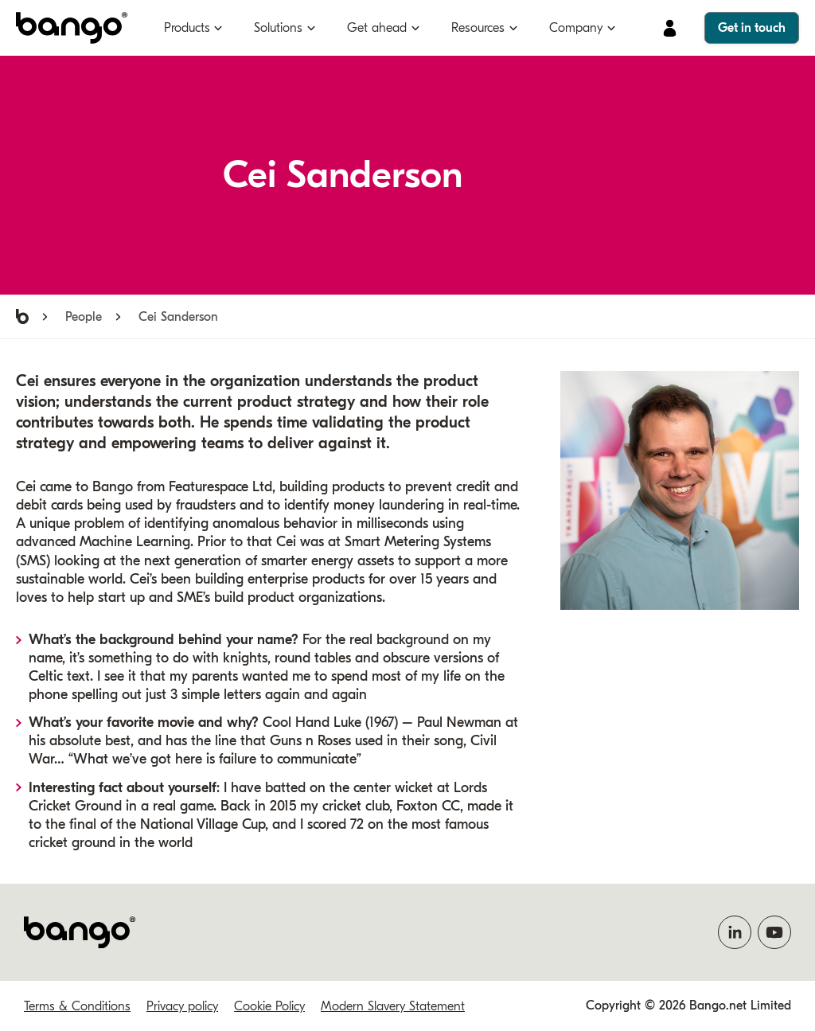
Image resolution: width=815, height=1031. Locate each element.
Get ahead (377, 28)
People (83, 317)
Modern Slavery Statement (393, 1006)
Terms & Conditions (77, 1006)
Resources (478, 28)
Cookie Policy (269, 1006)
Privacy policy (182, 1006)
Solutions (278, 28)
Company (575, 28)
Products (187, 28)
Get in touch (752, 28)
